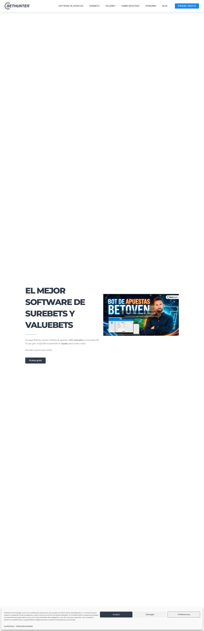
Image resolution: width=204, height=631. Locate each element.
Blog (164, 6)
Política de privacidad (24, 626)
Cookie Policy (9, 626)
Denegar (150, 614)
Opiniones (150, 6)
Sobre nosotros (130, 6)
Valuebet (111, 6)
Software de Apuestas (71, 6)
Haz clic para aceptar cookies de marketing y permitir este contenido (141, 314)
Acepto (116, 614)
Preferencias (184, 614)
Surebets (94, 6)
